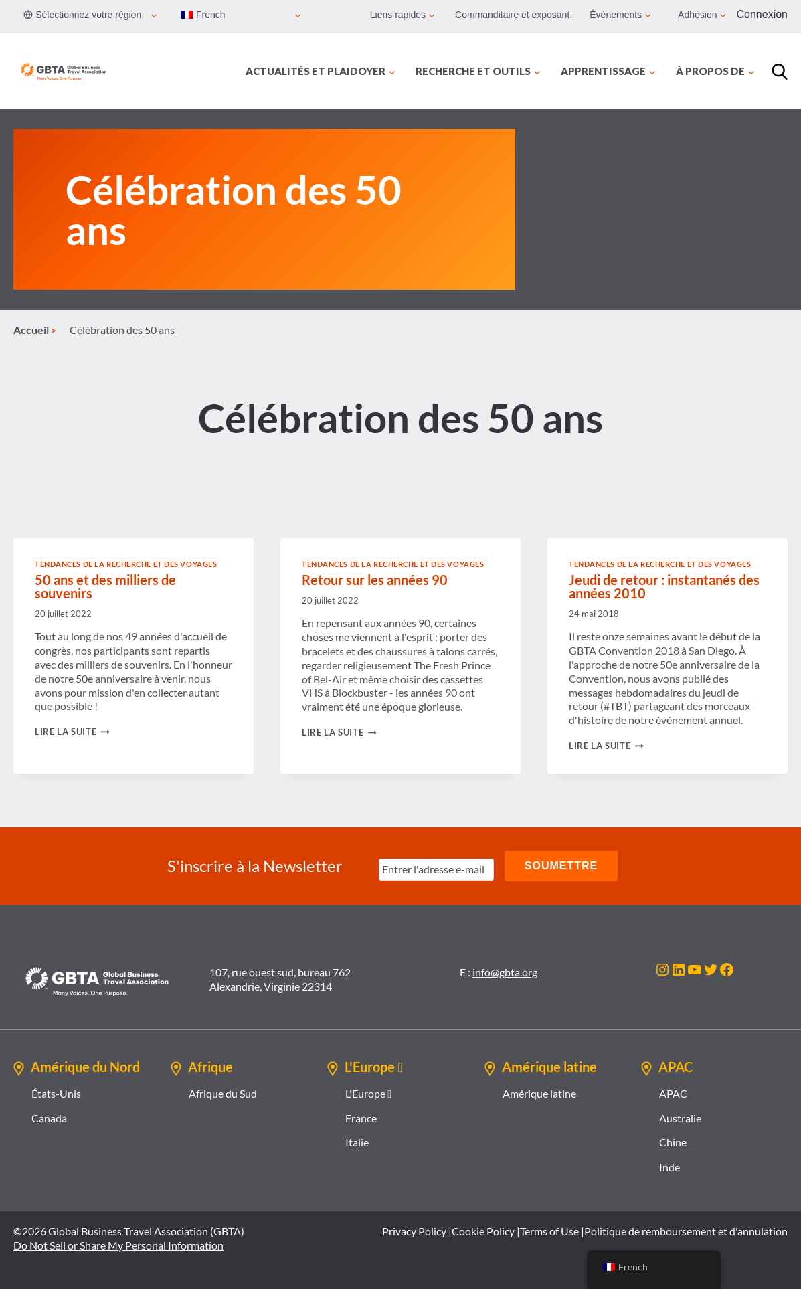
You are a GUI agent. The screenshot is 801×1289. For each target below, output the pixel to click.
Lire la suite (72, 731)
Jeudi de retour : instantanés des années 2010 (664, 586)
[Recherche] (780, 72)
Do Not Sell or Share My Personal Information (118, 1245)
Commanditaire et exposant (512, 14)
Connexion (762, 14)
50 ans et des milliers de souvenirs (105, 586)
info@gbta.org (504, 972)
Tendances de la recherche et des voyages (126, 564)
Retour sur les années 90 (375, 580)
